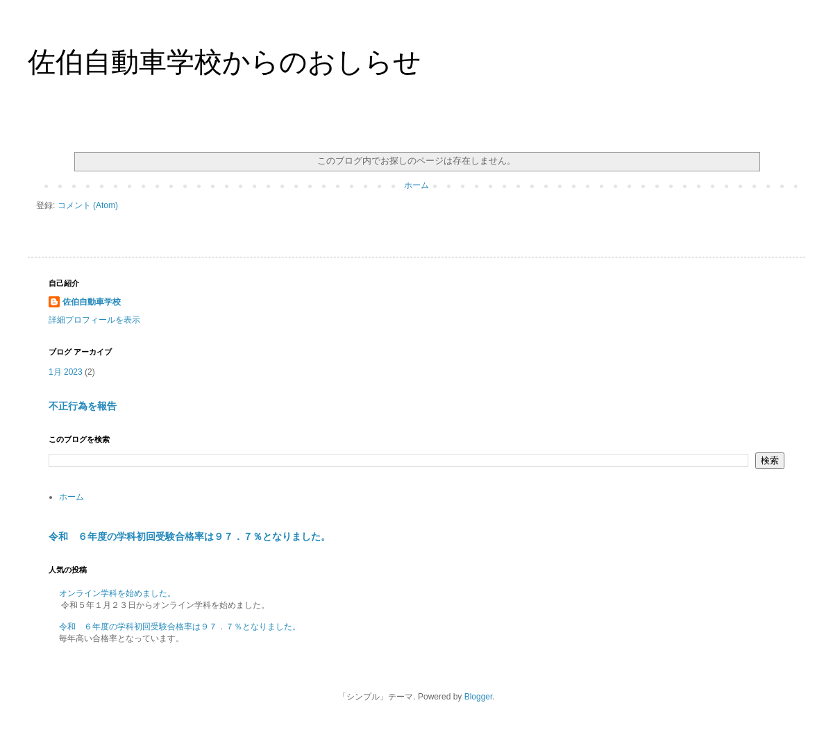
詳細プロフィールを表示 (94, 320)
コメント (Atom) (88, 205)
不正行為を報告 (83, 405)
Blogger (478, 697)
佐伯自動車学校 (91, 302)
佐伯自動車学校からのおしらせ (224, 61)
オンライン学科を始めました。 (117, 593)
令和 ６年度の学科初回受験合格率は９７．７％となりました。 (189, 536)
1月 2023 (66, 372)
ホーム (416, 185)
